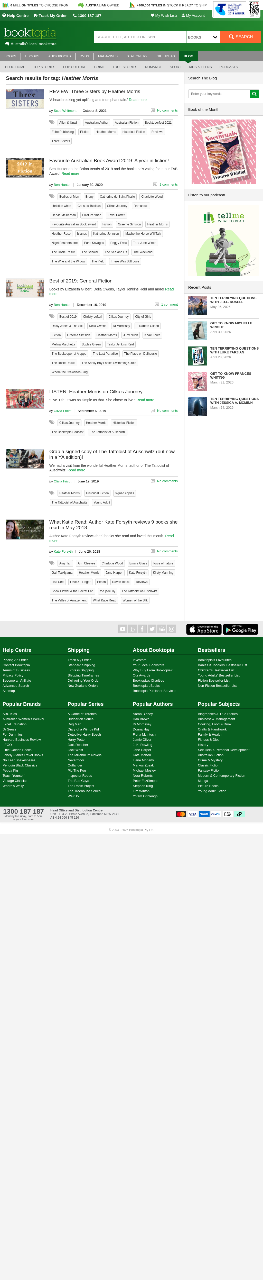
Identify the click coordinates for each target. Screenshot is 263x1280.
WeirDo (73, 796)
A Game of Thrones (82, 714)
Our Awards (141, 675)
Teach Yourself (13, 776)
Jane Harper (114, 572)
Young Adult (102, 502)
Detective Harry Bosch (84, 734)
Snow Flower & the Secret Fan (72, 591)
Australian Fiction (126, 122)
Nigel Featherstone (65, 243)
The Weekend (143, 252)
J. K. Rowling (142, 745)
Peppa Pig (10, 770)
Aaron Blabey (143, 714)
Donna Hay (141, 729)
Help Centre (15, 15)
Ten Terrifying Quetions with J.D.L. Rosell (233, 300)
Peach (101, 582)
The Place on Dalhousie (140, 353)
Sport (175, 67)
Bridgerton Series (80, 719)
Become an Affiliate (17, 680)
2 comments (168, 184)
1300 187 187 (87, 15)
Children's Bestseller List (216, 670)
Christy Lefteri (92, 316)
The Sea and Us (116, 252)
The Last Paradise (105, 353)
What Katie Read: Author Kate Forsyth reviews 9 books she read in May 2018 (113, 524)
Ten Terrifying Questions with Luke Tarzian (234, 350)
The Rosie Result (63, 252)
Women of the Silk (135, 600)
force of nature (163, 563)
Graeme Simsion (129, 224)
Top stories (44, 67)
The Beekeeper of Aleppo (69, 353)
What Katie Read (104, 600)
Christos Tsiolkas (89, 206)
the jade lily (107, 591)
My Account (193, 15)
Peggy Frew (118, 243)
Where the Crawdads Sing (70, 372)
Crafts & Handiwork (212, 729)
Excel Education (14, 724)
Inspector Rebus (80, 776)
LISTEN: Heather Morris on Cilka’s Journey (96, 391)
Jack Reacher (78, 745)
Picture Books (208, 786)
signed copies (124, 493)
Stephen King (143, 786)
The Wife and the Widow (68, 261)
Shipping (79, 650)
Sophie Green (91, 344)
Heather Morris (106, 132)
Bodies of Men (69, 196)
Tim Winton (141, 791)
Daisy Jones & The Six (67, 326)
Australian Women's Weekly (23, 719)
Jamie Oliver (142, 740)
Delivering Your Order (84, 680)
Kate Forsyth (63, 551)
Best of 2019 (68, 316)
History (203, 745)
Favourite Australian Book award (74, 224)
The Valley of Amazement (69, 600)
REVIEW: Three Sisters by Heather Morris (94, 91)
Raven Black (120, 582)
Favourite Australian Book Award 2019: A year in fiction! (109, 160)
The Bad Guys (78, 781)
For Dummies (13, 734)
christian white (61, 206)
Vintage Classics (15, 781)
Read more (138, 100)
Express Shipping (81, 670)
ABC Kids (10, 714)
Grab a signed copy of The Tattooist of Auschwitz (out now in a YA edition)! (112, 454)
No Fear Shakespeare (19, 760)
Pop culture (74, 67)
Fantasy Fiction (209, 770)
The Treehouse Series (84, 791)
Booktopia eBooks (146, 686)
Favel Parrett (116, 215)
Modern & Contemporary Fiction (221, 776)
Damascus (141, 206)
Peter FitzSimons (145, 781)
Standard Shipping (81, 665)
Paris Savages (94, 243)
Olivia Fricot (62, 411)
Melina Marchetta (63, 344)
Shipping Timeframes (83, 675)
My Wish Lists (164, 15)
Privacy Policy (13, 675)
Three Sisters (61, 141)
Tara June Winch (144, 243)
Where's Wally (13, 786)
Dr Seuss (9, 729)
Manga (203, 781)
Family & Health (210, 734)
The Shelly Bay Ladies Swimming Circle (109, 363)
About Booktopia (153, 650)
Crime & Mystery (210, 760)
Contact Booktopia (16, 665)
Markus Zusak (143, 765)
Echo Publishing (63, 132)
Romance (153, 67)
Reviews (157, 132)
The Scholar (90, 252)
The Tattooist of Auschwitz (108, 432)
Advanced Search (16, 686)
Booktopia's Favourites (215, 660)
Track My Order (50, 15)
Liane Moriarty (143, 760)
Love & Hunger (80, 582)
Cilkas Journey (117, 206)
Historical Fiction (134, 132)
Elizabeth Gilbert (147, 326)
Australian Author (96, 122)
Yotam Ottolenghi (145, 796)
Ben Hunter (62, 185)
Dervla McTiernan (64, 215)
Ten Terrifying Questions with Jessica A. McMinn (234, 401)
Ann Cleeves (86, 563)
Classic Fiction (209, 765)
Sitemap (9, 691)
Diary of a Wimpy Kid (83, 729)
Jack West (75, 750)
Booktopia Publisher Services (154, 691)
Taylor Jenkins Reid (120, 344)
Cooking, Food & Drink (215, 724)
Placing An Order (15, 660)
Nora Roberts (143, 776)
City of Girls (143, 316)
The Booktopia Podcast (67, 432)
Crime (99, 67)
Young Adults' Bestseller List (219, 675)
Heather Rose (61, 233)
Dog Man (74, 724)
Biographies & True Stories (218, 714)
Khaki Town (152, 335)
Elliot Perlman (91, 215)
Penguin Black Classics (20, 765)
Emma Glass (138, 563)
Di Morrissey (121, 326)
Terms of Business (16, 670)
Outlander (75, 765)
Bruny (89, 196)
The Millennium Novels (85, 755)
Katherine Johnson (106, 233)
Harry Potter (77, 740)
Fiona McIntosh (144, 734)
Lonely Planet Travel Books (23, 755)
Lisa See (58, 582)
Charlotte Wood (152, 196)
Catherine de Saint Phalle (117, 196)
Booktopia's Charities (148, 680)
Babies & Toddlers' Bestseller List (222, 665)
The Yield (98, 261)
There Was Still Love (125, 261)
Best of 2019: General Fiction (80, 281)
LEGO (7, 745)
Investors (139, 660)
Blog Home (15, 67)
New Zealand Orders (83, 686)
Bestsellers (212, 650)
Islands (82, 233)
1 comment (169, 304)
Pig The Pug (77, 770)
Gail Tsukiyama (62, 572)
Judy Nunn (130, 335)
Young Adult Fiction (212, 791)
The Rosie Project (81, 786)
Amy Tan (65, 563)
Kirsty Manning (163, 572)
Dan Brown (141, 719)
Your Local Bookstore (148, 665)
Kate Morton (142, 755)
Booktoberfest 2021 (158, 122)
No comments (167, 110)
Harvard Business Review (22, 740)
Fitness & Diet (208, 740)
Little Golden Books (17, 750)
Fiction (84, 132)
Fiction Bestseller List (214, 680)
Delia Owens (98, 326)
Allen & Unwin (69, 122)
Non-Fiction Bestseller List (217, 686)
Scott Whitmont (65, 111)
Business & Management (216, 719)
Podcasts (229, 67)
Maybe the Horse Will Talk (143, 233)
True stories (125, 67)
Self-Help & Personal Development (224, 750)
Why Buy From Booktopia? (153, 670)
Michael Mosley (144, 770)
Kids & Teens (200, 67)
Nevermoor (76, 760)
